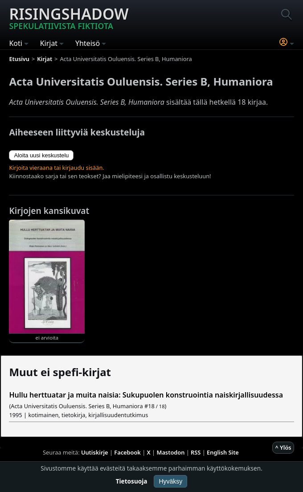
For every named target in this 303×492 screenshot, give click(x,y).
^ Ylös (283, 447)
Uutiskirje (94, 452)
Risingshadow (68, 17)
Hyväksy (170, 481)
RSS (196, 452)
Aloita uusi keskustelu (41, 155)
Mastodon (171, 452)
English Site (223, 452)
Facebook (127, 452)
